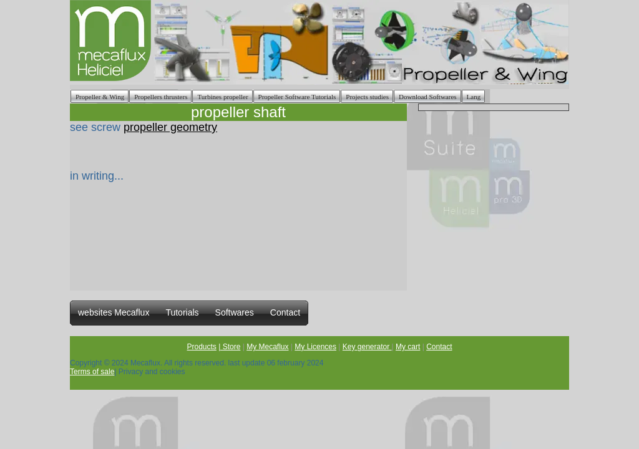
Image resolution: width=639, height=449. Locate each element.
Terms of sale (92, 371)
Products (202, 346)
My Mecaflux (267, 346)
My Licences (315, 346)
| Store (229, 346)
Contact (439, 346)
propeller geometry (170, 127)
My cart (408, 346)
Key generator (367, 346)
